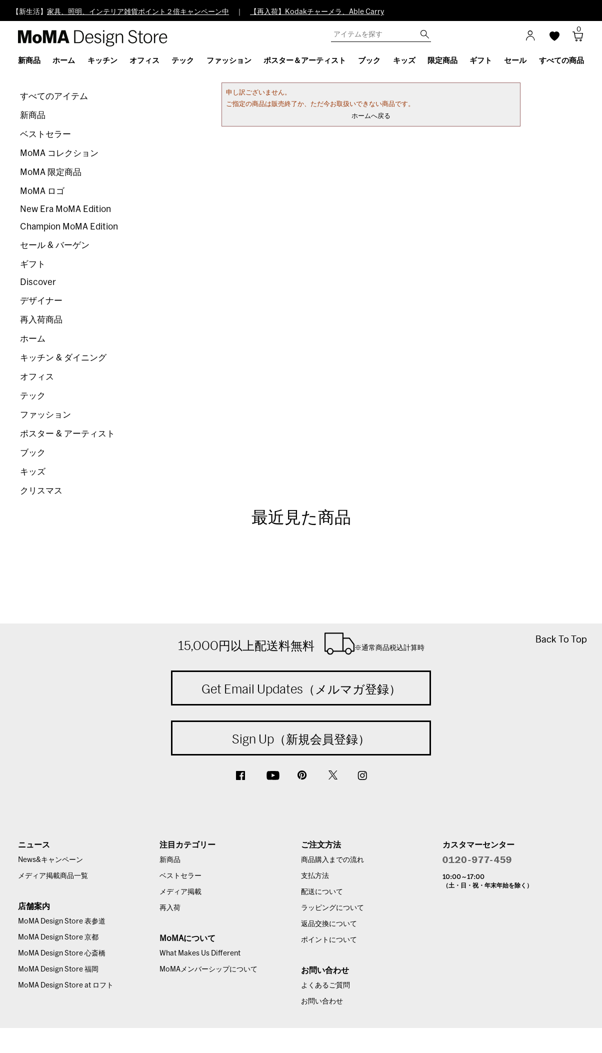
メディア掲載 (181, 892)
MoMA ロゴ (42, 191)
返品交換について (329, 924)
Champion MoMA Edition (69, 226)
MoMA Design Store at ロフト (66, 985)
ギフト (33, 264)
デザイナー (41, 300)
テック (33, 396)
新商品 (33, 115)
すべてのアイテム (54, 96)
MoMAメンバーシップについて (209, 969)
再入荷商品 (41, 320)
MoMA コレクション (59, 153)
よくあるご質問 (325, 985)
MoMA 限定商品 (51, 172)
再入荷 (170, 908)
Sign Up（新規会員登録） (301, 739)
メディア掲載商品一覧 (53, 876)
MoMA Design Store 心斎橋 (62, 953)
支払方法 (315, 876)
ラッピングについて (332, 908)
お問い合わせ (322, 1001)
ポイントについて (329, 940)
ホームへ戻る (371, 116)
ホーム (33, 338)
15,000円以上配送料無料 (301, 643)
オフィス (37, 376)
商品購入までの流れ (332, 860)
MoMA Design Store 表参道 (62, 921)
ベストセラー (45, 134)
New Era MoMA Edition (65, 209)
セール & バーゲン (55, 245)
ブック (33, 452)
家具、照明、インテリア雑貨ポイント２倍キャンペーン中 (138, 12)
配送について (322, 892)
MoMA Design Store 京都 (58, 937)
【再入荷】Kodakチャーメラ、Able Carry (317, 12)
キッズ (33, 472)
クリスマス (41, 490)
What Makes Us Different (200, 953)
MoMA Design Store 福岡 (58, 969)
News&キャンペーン (50, 860)
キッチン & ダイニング (63, 358)
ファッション (45, 414)
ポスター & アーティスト (67, 434)
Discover (38, 282)
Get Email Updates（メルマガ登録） (301, 689)
